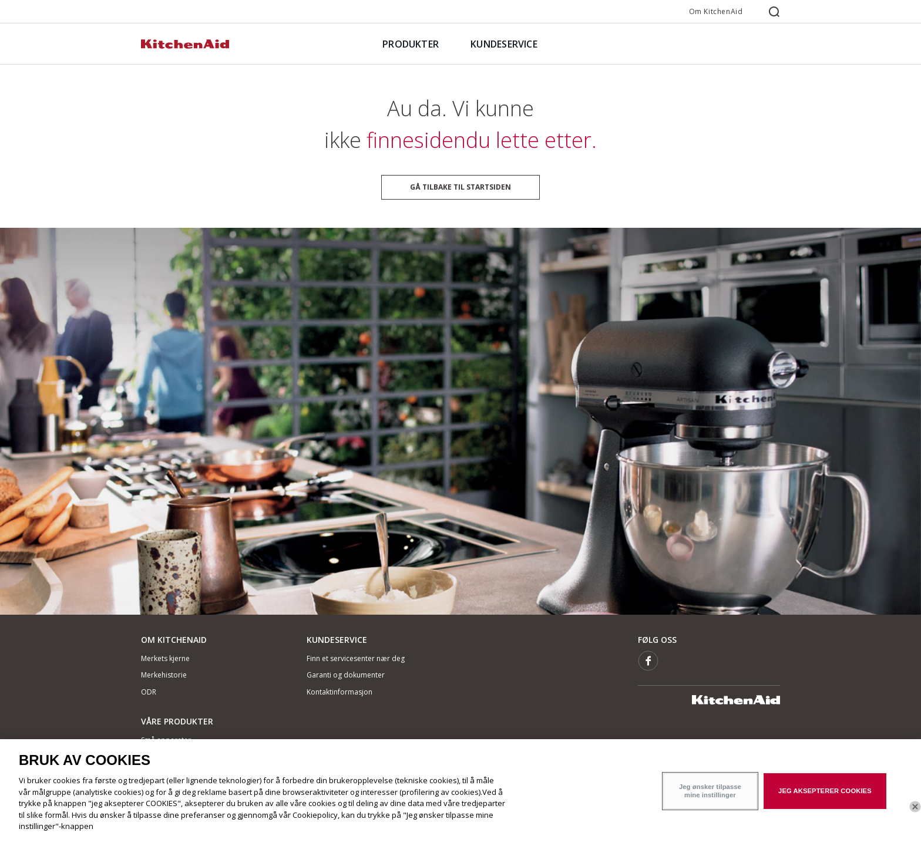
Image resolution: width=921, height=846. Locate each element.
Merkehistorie (164, 675)
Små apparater (166, 740)
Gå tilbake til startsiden (460, 187)
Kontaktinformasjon (339, 692)
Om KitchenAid (716, 11)
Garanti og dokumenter (346, 675)
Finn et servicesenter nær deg (356, 658)
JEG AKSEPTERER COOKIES (825, 799)
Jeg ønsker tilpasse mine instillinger (710, 798)
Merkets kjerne (165, 658)
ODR (148, 692)
